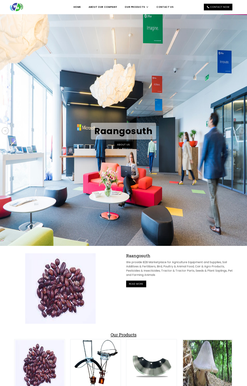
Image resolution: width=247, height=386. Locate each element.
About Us (123, 144)
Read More (136, 284)
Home (77, 7)
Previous (5, 130)
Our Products (137, 7)
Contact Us (165, 7)
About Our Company (103, 7)
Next (241, 130)
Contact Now (218, 7)
